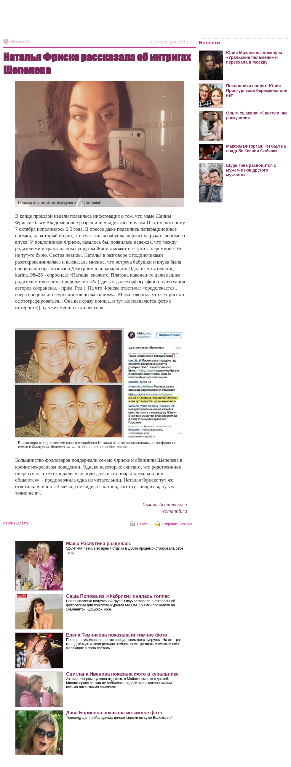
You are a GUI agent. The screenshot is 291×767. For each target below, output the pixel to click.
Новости (21, 41)
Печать (142, 524)
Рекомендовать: (16, 523)
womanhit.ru (174, 511)
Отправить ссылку (177, 524)
